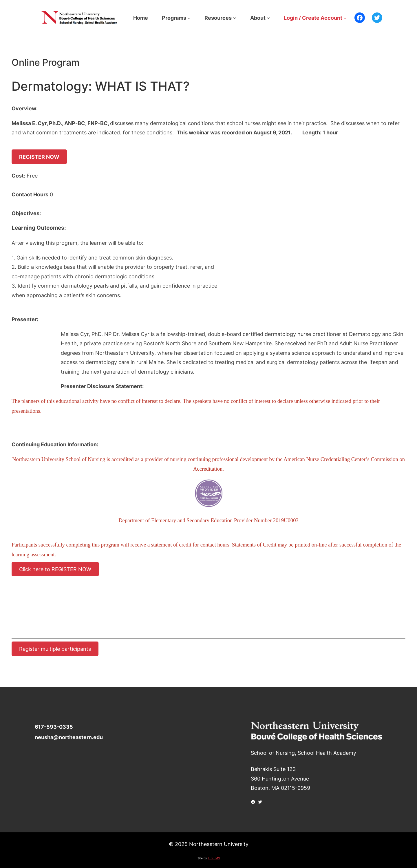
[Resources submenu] (234, 17)
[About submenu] (268, 17)
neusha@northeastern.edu (69, 737)
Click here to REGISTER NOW (55, 569)
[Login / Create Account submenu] (345, 17)
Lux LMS (214, 858)
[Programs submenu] (189, 17)
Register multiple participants (55, 649)
